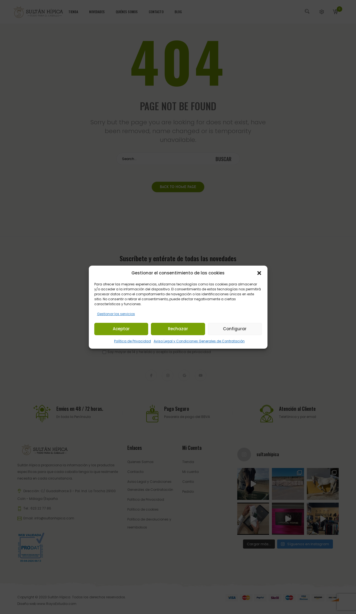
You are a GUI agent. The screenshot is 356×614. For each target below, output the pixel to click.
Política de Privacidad (132, 341)
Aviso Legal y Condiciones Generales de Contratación (199, 341)
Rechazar (178, 329)
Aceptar (121, 329)
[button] (259, 273)
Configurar (235, 329)
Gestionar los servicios (116, 314)
